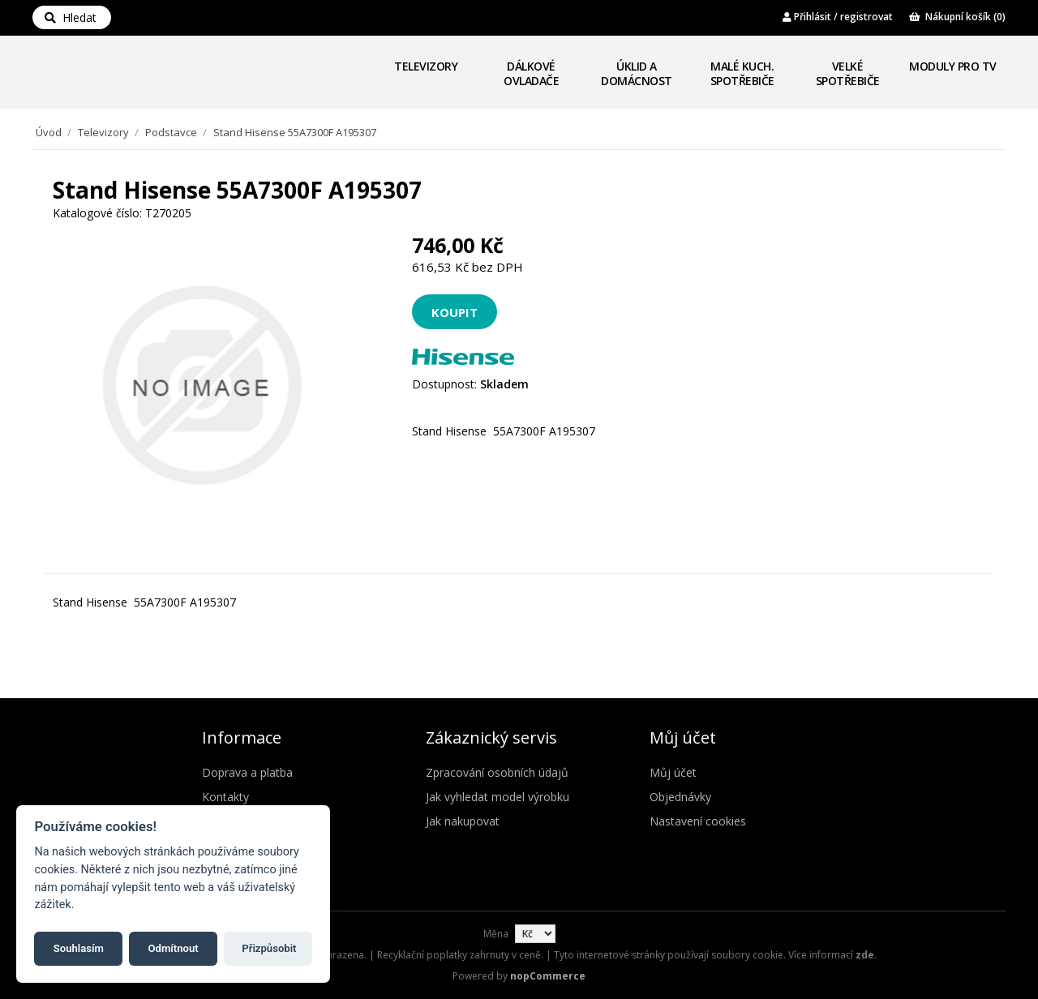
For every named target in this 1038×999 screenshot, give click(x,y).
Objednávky (680, 796)
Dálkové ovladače (531, 73)
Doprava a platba (247, 772)
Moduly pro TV (953, 66)
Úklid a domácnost (636, 73)
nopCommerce (547, 976)
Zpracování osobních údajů (497, 772)
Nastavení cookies (698, 821)
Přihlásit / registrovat (838, 17)
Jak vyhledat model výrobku (497, 796)
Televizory (425, 66)
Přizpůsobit (269, 948)
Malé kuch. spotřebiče (742, 73)
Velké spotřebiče (848, 73)
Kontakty (225, 796)
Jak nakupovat (463, 821)
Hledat (71, 17)
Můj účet (673, 772)
